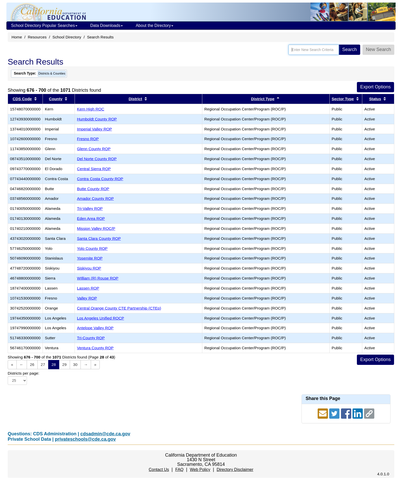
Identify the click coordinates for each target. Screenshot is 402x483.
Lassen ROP (88, 288)
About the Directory (154, 25)
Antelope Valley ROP (95, 328)
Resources (37, 37)
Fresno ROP (88, 139)
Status (375, 99)
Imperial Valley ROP (94, 129)
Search (349, 49)
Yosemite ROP (90, 258)
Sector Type (343, 99)
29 (64, 364)
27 (43, 364)
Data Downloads (106, 25)
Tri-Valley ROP (90, 208)
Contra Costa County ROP (100, 179)
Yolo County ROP (92, 248)
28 (54, 364)
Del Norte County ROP (97, 159)
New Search (378, 49)
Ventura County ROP (95, 348)
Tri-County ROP (91, 338)
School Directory (66, 37)
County (56, 99)
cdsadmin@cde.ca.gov (105, 433)
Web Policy (200, 469)
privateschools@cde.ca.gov (85, 439)
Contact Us (159, 469)
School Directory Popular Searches (44, 25)
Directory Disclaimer (235, 469)
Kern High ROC (90, 109)
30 (75, 364)
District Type (263, 99)
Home (17, 37)
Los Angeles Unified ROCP (100, 318)
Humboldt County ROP (97, 119)
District (135, 99)
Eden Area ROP (91, 218)
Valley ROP (87, 298)
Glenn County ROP (93, 149)
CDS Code (22, 99)
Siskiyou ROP (89, 268)
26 (32, 364)
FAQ (179, 469)
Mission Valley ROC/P (96, 228)
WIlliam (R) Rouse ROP (97, 278)
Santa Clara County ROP (99, 238)
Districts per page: (23, 373)
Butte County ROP (93, 189)
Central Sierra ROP (94, 169)
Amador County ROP (95, 198)
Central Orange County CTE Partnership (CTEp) (119, 308)
